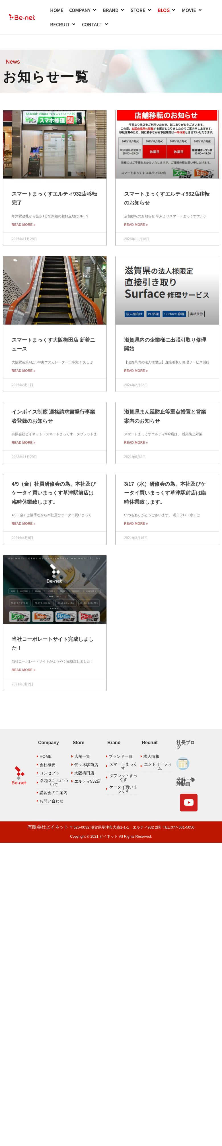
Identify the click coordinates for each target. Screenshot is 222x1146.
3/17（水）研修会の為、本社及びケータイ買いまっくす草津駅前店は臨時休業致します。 (165, 475)
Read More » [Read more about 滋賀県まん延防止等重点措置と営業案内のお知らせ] (136, 424)
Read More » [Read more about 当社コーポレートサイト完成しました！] (23, 652)
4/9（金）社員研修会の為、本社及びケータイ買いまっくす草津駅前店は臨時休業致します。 (54, 475)
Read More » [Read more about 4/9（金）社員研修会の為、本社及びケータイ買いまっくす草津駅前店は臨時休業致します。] (23, 505)
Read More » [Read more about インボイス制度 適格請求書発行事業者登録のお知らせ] (23, 424)
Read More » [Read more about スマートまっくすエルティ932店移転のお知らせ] (136, 206)
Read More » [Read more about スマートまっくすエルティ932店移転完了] (23, 206)
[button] (83, 10)
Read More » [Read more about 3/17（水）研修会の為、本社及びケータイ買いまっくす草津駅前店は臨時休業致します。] (136, 505)
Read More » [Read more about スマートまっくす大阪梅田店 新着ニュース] (23, 353)
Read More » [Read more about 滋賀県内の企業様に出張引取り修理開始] (136, 353)
